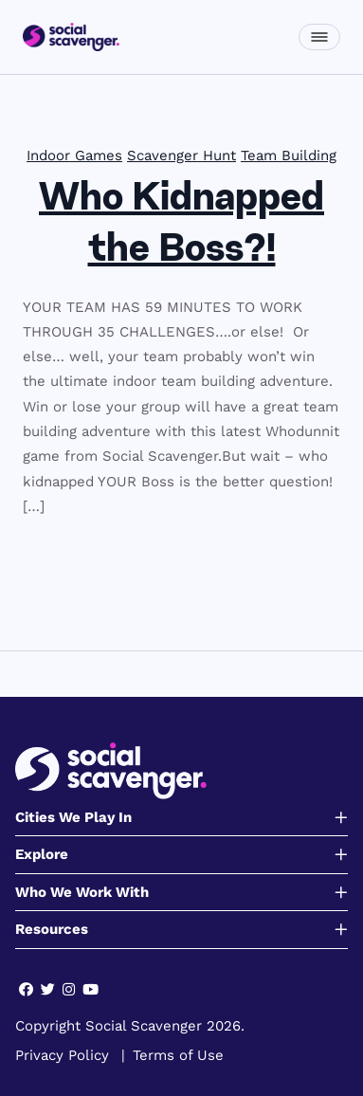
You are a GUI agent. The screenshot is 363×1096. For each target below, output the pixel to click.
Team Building (288, 155)
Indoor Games (74, 155)
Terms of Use (178, 1055)
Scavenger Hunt (181, 155)
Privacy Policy (62, 1055)
